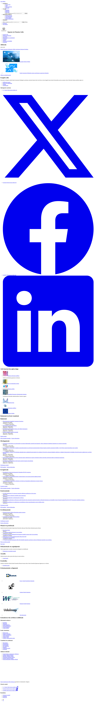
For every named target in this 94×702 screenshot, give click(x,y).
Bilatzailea (7, 11)
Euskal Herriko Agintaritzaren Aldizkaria (11, 654)
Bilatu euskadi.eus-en (9, 13)
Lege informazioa (6, 626)
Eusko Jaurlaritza (8, 6)
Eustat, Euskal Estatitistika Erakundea (18, 580)
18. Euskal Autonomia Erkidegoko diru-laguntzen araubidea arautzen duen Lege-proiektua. (20, 534)
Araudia (4, 39)
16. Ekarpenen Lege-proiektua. (9, 537)
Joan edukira (2, 1)
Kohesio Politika (8, 413)
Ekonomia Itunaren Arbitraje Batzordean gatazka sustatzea (14, 512)
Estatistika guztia (6, 565)
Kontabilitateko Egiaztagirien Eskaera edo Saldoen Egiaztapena (15, 428)
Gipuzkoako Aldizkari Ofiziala (9, 657)
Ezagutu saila (5, 34)
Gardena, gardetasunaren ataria (9, 638)
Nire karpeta (5, 24)
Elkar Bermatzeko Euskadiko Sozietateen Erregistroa (13, 421)
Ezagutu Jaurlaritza (6, 633)
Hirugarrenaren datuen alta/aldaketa (10, 425)
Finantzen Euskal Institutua (16, 603)
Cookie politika (8, 17)
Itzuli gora (5, 697)
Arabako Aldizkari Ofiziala (8, 655)
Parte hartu (2, 543)
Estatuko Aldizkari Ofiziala (8, 658)
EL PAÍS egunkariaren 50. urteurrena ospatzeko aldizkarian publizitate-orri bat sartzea (19, 493)
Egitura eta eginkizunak (7, 83)
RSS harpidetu (3, 467)
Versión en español (6, 695)
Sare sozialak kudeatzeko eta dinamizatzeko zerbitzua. (13, 497)
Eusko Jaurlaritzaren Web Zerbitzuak (7, 681)
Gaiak (6, 5)
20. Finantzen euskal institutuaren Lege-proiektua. (12, 532)
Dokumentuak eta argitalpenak (9, 37)
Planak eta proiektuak (7, 35)
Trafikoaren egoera (6, 648)
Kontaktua (7, 10)
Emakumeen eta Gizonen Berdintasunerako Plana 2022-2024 (14, 536)
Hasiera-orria (7, 4)
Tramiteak (7, 7)
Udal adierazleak (14, 615)
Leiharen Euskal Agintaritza (16, 592)
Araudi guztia (5, 558)
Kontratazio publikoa (9, 408)
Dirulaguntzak (5, 643)
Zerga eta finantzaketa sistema (11, 383)
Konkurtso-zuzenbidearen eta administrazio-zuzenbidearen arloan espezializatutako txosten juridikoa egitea (23, 502)
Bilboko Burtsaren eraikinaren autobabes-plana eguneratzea (14, 495)
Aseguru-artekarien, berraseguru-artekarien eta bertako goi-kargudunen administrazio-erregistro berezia (23, 480)
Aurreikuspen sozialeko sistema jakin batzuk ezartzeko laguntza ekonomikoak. (18, 460)
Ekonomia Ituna (8, 402)
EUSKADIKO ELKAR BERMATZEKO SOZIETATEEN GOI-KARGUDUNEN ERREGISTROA (22, 476)
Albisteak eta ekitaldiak (7, 41)
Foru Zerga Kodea (6, 530)
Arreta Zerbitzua (6, 636)
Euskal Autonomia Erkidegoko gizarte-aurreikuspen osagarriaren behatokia (26, 73)
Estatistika (5, 42)
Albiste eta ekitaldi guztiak (5, 75)
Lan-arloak (5, 36)
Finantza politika (8, 388)
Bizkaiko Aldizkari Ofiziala (8, 656)
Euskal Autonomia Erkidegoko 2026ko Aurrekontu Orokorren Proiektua (14, 49)
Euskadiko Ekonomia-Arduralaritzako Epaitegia (14, 394)
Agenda (4, 84)
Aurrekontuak (5, 85)
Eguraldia (5, 647)
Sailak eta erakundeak (7, 634)
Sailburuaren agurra (6, 82)
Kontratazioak (5, 644)
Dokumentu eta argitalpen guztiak (9, 551)
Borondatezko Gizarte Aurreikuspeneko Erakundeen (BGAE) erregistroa (17, 472)
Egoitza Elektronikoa (9, 18)
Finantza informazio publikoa (11, 375)
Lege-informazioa (8, 16)
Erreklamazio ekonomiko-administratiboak (11, 516)
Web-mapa (7, 12)
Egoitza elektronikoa (15, 438)
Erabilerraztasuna (8, 15)
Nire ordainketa (6, 646)
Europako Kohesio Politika (16, 61)
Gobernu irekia (6, 637)
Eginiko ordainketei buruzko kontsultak (10, 432)
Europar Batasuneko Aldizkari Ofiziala (10, 659)
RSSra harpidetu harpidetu (5, 438)
